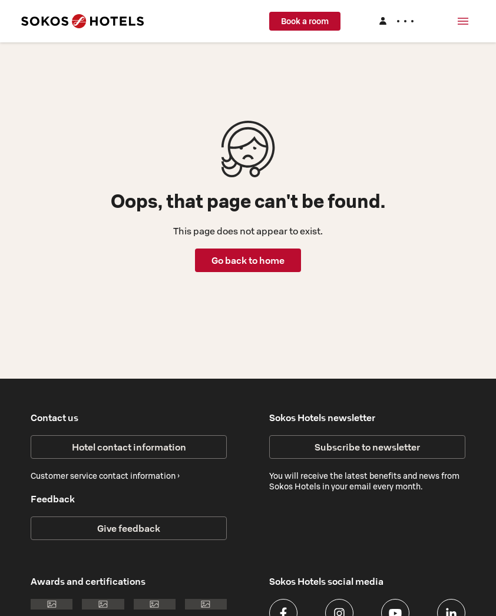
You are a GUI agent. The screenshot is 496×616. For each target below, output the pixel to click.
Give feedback (128, 528)
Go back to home (248, 260)
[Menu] (463, 21)
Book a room (305, 21)
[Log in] (396, 21)
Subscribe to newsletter (367, 447)
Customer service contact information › (105, 476)
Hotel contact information (129, 447)
